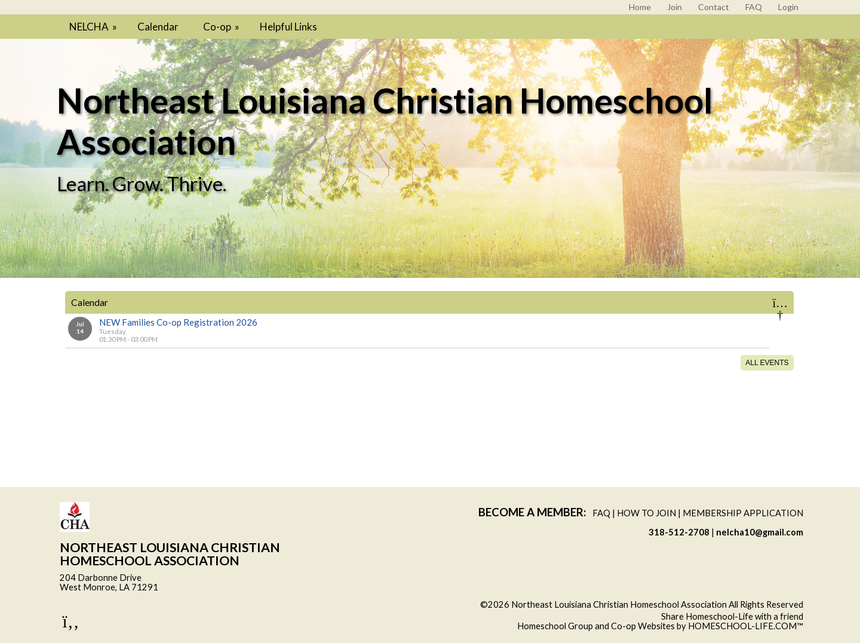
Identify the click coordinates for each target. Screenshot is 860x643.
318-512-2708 (679, 532)
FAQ (601, 513)
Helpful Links (288, 26)
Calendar (158, 26)
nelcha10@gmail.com (759, 532)
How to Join (646, 513)
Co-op (222, 26)
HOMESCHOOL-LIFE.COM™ (745, 626)
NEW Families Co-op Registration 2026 (178, 322)
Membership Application (743, 513)
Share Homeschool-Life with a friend (732, 616)
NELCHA (94, 26)
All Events (766, 363)
